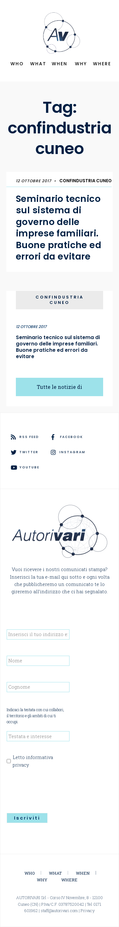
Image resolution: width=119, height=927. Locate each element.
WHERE (102, 64)
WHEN (59, 64)
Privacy (88, 910)
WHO (17, 64)
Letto (33, 761)
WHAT (38, 64)
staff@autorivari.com (59, 910)
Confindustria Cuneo (85, 181)
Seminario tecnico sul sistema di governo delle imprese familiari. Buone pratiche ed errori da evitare (58, 228)
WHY (81, 64)
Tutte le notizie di (59, 386)
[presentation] (55, 788)
